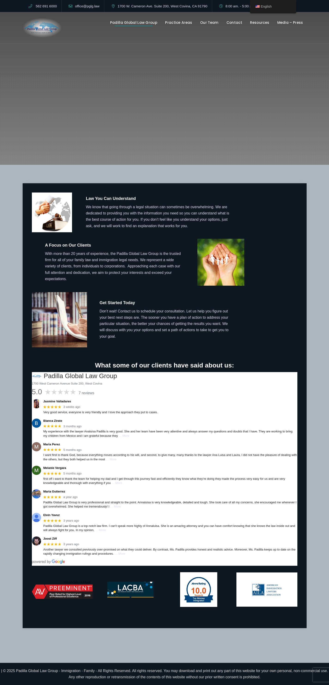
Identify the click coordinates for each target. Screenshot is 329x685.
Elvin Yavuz (51, 515)
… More (124, 435)
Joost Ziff (50, 538)
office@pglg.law (87, 6)
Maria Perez (51, 444)
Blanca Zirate (52, 420)
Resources (259, 22)
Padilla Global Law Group (133, 22)
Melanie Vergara (54, 468)
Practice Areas (178, 22)
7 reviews (86, 393)
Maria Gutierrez (54, 491)
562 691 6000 (46, 6)
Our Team (209, 22)
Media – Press (290, 22)
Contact (234, 22)
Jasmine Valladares (57, 401)
